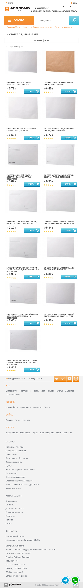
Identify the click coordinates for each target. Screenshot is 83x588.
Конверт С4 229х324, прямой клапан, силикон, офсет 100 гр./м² (59, 269)
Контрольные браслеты (17, 458)
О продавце (11, 501)
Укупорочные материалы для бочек (22, 484)
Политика (10, 516)
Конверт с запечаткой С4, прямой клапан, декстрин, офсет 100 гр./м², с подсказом (23, 270)
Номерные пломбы (15, 447)
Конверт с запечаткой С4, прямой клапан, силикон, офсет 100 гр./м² (59, 315)
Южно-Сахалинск (64, 432)
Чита (17, 420)
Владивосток (12, 432)
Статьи (9, 523)
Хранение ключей (14, 462)
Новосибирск (12, 407)
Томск (47, 407)
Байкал (10, 414)
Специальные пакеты (42, 27)
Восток (10, 427)
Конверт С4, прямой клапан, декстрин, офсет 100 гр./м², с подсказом (19, 177)
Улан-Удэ (26, 420)
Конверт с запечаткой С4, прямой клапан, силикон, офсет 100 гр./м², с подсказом (22, 362)
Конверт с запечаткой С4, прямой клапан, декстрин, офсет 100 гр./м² (59, 222)
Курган (59, 391)
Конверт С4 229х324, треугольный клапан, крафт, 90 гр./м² (58, 83)
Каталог (26, 27)
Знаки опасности (13, 488)
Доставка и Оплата (15, 508)
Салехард (69, 391)
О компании (36, 11)
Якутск (35, 432)
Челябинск (25, 391)
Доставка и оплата (68, 11)
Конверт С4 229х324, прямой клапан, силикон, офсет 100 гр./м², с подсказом (22, 316)
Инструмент (11, 473)
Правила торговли (14, 512)
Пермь (36, 391)
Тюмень (50, 391)
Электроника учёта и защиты (19, 481)
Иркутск (9, 420)
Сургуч (9, 466)
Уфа (43, 391)
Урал (8, 385)
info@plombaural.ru (16, 379)
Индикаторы (11, 454)
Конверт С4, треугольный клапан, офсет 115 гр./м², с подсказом (22, 222)
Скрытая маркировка (15, 477)
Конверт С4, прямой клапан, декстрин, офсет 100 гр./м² (19, 83)
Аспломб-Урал (13, 27)
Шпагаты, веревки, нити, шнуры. (21, 469)
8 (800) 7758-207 (42, 8)
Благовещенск (47, 432)
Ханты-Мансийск (13, 394)
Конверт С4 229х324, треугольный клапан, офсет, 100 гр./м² (21, 130)
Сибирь (10, 402)
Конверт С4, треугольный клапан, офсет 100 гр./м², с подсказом (59, 176)
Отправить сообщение (16, 576)
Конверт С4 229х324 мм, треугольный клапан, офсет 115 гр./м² (60, 130)
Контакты (47, 11)
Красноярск (25, 407)
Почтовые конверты (63, 27)
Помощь (56, 11)
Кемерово (37, 407)
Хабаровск (25, 432)
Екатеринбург (12, 391)
